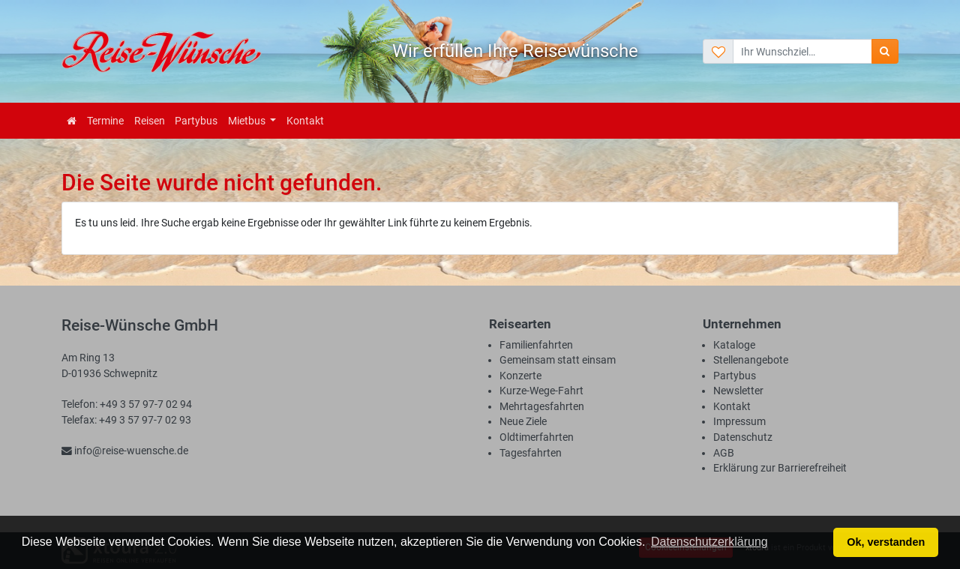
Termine (105, 121)
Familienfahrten (536, 345)
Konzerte (521, 376)
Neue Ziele (523, 421)
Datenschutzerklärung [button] (709, 541)
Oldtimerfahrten (537, 437)
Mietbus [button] (248, 121)
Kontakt (305, 121)
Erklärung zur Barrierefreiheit (780, 468)
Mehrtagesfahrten (542, 406)
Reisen (149, 121)
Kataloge (734, 345)
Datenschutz (742, 437)
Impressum (739, 421)
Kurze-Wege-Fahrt (542, 391)
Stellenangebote (750, 360)
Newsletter (738, 391)
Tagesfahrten (531, 453)
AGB (723, 453)
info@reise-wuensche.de (125, 451)
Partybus (196, 121)
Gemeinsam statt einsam (558, 360)
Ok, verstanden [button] (886, 542)
